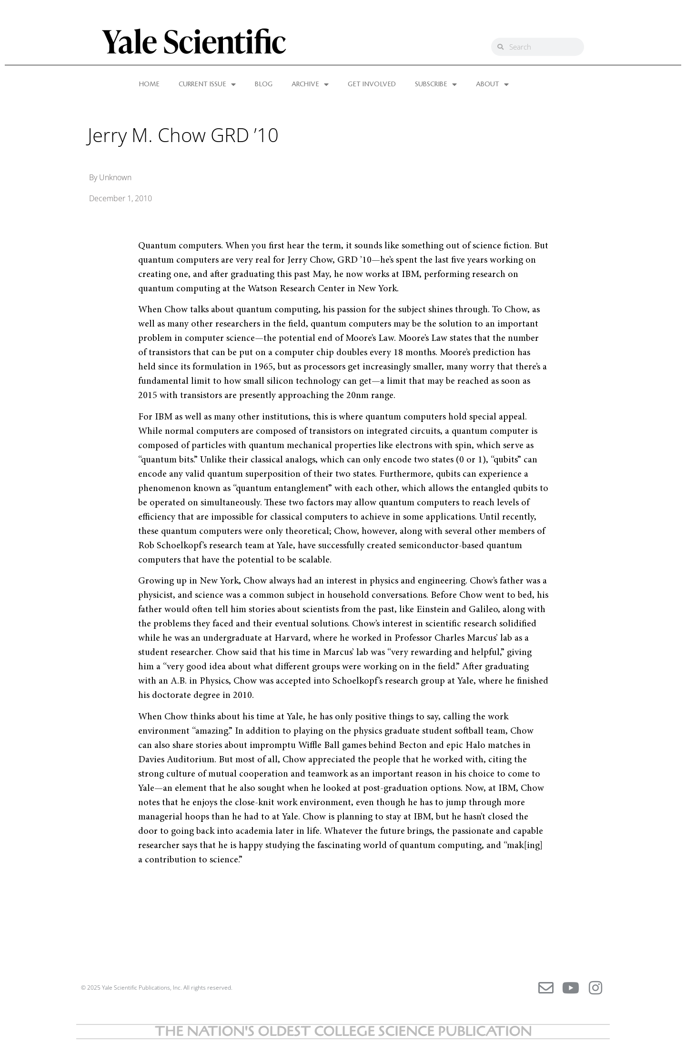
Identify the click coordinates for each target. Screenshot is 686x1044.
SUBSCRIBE (436, 84)
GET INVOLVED (372, 84)
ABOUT (492, 84)
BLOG (263, 84)
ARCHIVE (310, 84)
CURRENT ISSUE (207, 84)
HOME (149, 84)
